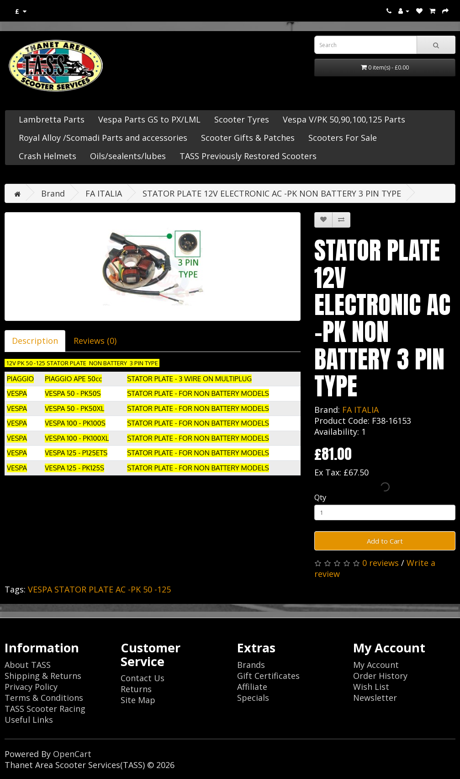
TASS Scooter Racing (45, 708)
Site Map (138, 699)
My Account (376, 664)
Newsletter (375, 697)
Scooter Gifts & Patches (248, 137)
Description (35, 340)
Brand (53, 193)
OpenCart (72, 753)
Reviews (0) (95, 340)
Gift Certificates (268, 675)
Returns (136, 688)
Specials (253, 697)
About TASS (28, 664)
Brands (251, 664)
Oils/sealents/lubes (128, 155)
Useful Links (29, 719)
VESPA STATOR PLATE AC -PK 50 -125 (99, 589)
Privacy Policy (31, 686)
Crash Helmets (47, 155)
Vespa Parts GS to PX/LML (149, 119)
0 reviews (380, 562)
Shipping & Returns (43, 675)
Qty (320, 497)
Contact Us (142, 677)
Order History (380, 675)
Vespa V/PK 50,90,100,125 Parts (344, 119)
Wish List (371, 686)
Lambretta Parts (52, 119)
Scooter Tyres (241, 119)
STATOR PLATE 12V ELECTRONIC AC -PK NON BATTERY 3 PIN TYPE (272, 193)
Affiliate (252, 686)
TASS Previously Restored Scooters (248, 155)
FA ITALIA (103, 193)
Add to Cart (385, 540)
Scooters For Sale (342, 137)
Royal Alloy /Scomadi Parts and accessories (103, 137)
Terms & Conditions (44, 697)
